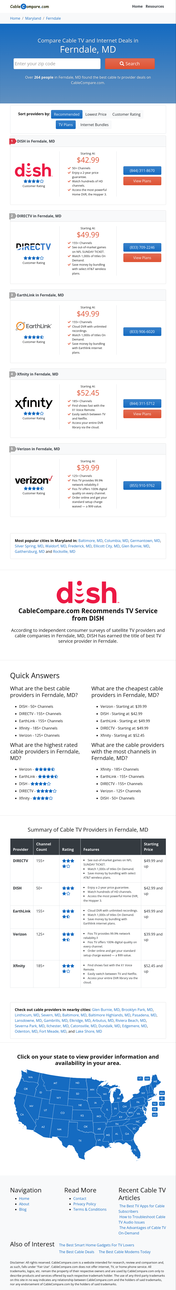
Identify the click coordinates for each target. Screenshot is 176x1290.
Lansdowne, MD (28, 1020)
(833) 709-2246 (142, 247)
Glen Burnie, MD (135, 546)
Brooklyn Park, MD (137, 1009)
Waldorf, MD (55, 546)
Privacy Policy (84, 1203)
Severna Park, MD (30, 1025)
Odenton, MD (26, 1031)
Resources (155, 6)
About (24, 1203)
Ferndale (53, 18)
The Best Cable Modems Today (124, 1251)
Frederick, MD (80, 546)
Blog (23, 1209)
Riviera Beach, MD (130, 1020)
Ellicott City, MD (107, 546)
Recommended (67, 114)
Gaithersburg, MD (30, 551)
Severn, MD (50, 1015)
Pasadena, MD (144, 1015)
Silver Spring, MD (29, 546)
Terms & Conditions (90, 1209)
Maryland (33, 18)
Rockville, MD (64, 551)
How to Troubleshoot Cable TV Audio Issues (142, 1219)
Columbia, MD (116, 540)
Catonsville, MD (83, 1025)
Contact (79, 1198)
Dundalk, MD (109, 1025)
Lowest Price (96, 114)
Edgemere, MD (134, 1025)
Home (137, 6)
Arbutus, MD (103, 1020)
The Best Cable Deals (76, 1251)
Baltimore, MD (90, 540)
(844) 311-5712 (142, 403)
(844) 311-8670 (142, 170)
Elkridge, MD (80, 1020)
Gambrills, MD (56, 1020)
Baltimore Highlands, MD (109, 1015)
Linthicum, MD (27, 1015)
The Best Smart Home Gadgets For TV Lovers (96, 1245)
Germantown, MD (145, 540)
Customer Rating (127, 114)
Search (130, 64)
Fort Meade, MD (52, 1031)
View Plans (142, 180)
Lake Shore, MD (89, 1031)
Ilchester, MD (58, 1025)
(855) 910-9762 (142, 485)
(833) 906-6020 (142, 331)
